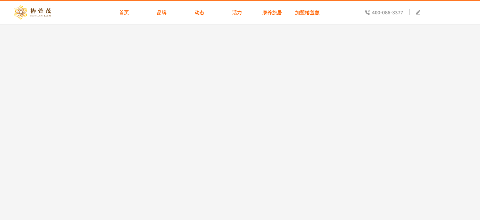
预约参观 (434, 12)
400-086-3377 (387, 12)
